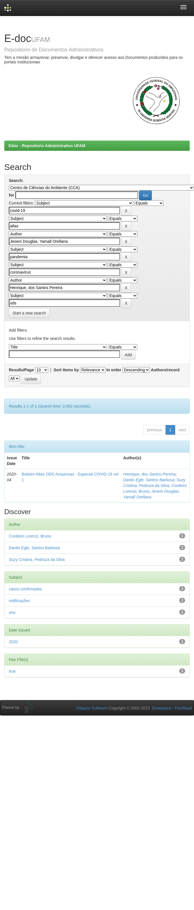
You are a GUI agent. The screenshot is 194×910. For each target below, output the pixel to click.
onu (12, 612)
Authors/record (165, 370)
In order (114, 370)
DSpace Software (91, 708)
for (11, 195)
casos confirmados (25, 589)
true (12, 671)
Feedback (183, 708)
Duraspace (161, 708)
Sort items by (66, 370)
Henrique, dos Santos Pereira (149, 474)
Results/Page (21, 370)
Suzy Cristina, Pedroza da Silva (37, 559)
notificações (19, 600)
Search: (16, 180)
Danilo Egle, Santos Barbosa (148, 480)
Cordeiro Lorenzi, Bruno (30, 536)
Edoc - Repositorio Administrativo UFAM (47, 145)
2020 (13, 642)
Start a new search (29, 313)
